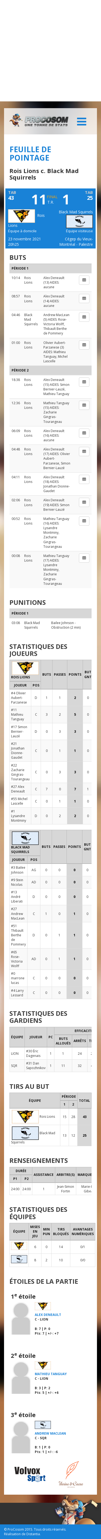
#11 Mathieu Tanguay (17, 714)
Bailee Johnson (62, 623)
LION (15, 1053)
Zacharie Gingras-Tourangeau (52, 417)
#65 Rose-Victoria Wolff (17, 959)
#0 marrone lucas (18, 978)
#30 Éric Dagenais (33, 1053)
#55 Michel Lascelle (19, 801)
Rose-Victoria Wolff (55, 321)
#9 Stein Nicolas (17, 882)
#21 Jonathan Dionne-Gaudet (18, 750)
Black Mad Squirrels (32, 625)
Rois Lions (28, 280)
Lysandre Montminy (50, 530)
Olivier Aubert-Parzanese (54, 345)
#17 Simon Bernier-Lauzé (19, 731)
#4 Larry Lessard (17, 992)
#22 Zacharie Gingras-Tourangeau (20, 772)
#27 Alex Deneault (18, 789)
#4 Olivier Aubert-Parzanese (19, 698)
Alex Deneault (53, 278)
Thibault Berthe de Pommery (55, 331)
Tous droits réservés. (50, 1529)
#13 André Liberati (17, 897)
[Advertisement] (50, 50)
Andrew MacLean (56, 315)
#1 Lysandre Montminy (18, 816)
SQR (14, 1065)
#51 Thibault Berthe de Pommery (18, 935)
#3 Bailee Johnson (18, 869)
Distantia (33, 1534)
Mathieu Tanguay (54, 354)
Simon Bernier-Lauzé (56, 387)
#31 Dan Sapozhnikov (36, 1065)
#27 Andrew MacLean (18, 913)
